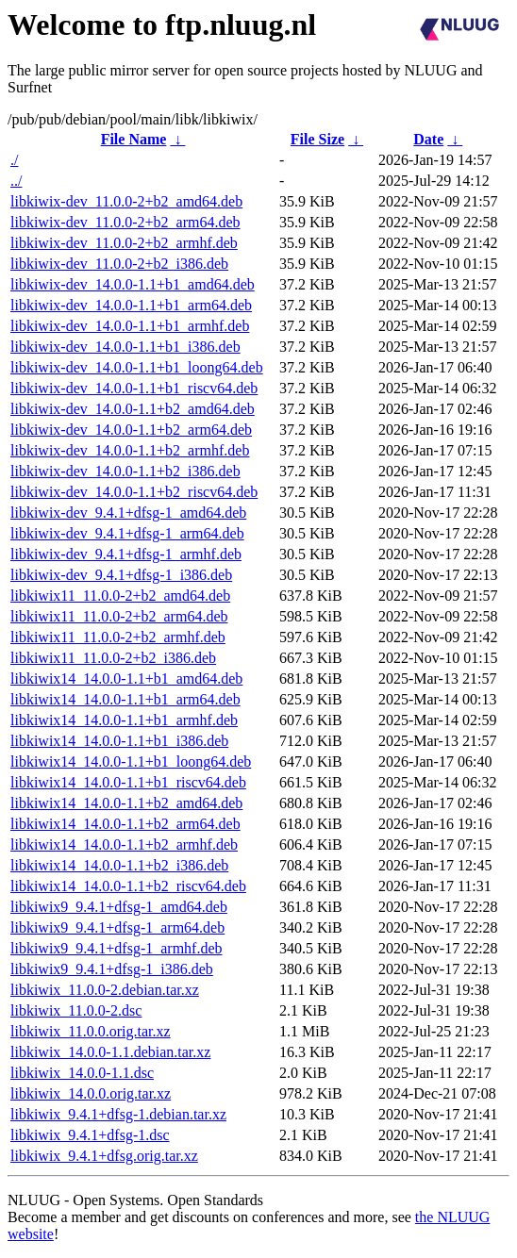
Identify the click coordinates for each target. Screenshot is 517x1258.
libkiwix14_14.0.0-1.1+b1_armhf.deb (124, 720)
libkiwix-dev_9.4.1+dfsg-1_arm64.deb (127, 533)
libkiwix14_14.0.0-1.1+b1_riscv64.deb (128, 782)
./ (14, 160)
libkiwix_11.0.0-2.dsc (76, 1010)
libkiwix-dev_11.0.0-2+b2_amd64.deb (126, 201)
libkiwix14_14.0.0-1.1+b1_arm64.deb (125, 699)
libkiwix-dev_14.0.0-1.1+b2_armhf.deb (129, 450)
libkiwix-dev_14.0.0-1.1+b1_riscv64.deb (134, 388)
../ (16, 181)
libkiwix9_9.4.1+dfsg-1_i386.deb (111, 969)
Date (428, 139)
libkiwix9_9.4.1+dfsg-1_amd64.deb (118, 907)
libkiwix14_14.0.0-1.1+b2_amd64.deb (126, 803)
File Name (134, 139)
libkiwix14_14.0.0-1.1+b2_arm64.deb (125, 824)
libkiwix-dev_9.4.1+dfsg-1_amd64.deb (128, 513)
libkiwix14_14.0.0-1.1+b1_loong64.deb (130, 761)
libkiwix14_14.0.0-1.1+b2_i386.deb (119, 865)
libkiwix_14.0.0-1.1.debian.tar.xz (110, 1052)
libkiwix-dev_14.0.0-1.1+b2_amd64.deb (132, 409)
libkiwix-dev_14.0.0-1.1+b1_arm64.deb (131, 305)
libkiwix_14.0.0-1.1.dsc (82, 1073)
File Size (317, 139)
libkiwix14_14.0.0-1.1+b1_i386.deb (119, 741)
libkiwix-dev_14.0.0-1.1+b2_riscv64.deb (134, 492)
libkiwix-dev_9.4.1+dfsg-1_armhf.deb (126, 554)
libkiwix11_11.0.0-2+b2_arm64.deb (118, 616)
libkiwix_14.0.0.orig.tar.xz (90, 1093)
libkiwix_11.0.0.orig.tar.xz (90, 1031)
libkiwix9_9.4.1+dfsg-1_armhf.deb (116, 948)
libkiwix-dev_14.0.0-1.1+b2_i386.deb (125, 471)
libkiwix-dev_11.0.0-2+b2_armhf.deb (124, 243)
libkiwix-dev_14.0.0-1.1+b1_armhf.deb (129, 326)
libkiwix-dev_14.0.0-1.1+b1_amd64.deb (132, 284)
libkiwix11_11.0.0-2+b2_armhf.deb (117, 637)
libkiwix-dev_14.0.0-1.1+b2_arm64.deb (131, 430)
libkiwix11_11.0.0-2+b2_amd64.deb (120, 596)
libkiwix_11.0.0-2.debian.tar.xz (104, 990)
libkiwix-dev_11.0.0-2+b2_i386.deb (119, 264)
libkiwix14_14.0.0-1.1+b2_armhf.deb (124, 844)
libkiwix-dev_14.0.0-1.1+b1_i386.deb (125, 347)
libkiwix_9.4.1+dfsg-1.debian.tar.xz (118, 1114)
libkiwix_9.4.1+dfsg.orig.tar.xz (104, 1156)
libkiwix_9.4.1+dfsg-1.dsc (90, 1135)
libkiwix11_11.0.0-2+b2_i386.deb (113, 658)
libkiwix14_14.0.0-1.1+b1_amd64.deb (126, 678)
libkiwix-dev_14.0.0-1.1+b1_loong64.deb (136, 367)
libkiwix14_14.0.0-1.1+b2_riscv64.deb (128, 886)
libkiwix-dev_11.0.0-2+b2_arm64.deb (125, 222)
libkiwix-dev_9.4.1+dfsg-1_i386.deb (121, 575)
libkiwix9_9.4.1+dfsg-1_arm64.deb (117, 927)
